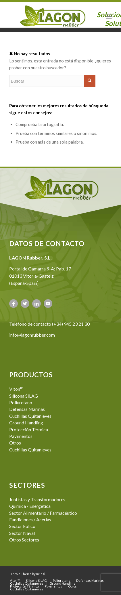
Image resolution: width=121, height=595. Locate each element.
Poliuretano (20, 402)
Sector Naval (22, 533)
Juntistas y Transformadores (37, 499)
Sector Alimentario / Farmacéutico (43, 513)
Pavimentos (20, 436)
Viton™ (16, 389)
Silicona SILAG (23, 395)
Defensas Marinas (27, 409)
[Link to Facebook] (13, 303)
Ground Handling (26, 422)
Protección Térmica (28, 429)
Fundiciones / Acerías (30, 519)
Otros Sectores (24, 539)
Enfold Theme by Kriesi (28, 574)
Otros (15, 442)
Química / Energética (30, 506)
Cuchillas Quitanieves (30, 416)
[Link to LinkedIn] (36, 303)
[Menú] (109, 16)
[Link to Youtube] (48, 303)
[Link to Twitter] (25, 303)
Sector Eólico (22, 526)
